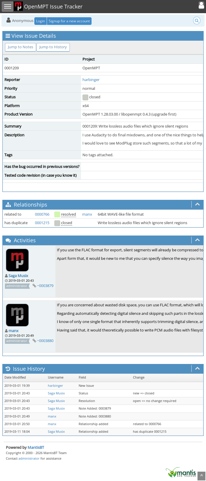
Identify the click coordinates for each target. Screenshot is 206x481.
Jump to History (53, 46)
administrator (29, 458)
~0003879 (45, 285)
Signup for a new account (69, 20)
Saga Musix (18, 275)
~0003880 (45, 340)
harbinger (90, 79)
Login (40, 20)
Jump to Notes (20, 46)
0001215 (42, 222)
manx (87, 214)
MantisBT (36, 447)
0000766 (42, 214)
